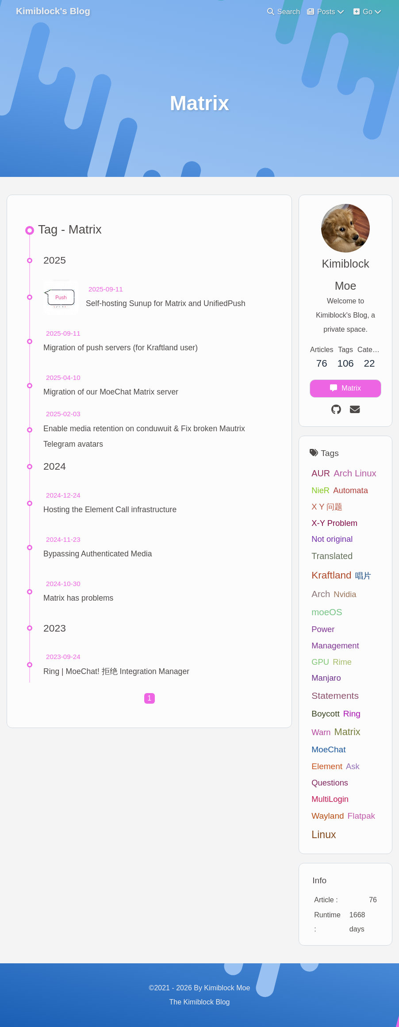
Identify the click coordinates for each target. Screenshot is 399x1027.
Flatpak (361, 815)
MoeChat (328, 749)
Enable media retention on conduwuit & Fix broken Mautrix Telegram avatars (144, 436)
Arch (320, 594)
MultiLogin (330, 799)
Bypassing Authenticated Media (97, 553)
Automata (350, 490)
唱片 (363, 575)
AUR (320, 473)
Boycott (325, 713)
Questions (329, 782)
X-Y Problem (334, 523)
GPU (320, 662)
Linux (323, 834)
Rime (342, 662)
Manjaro (326, 677)
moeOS (326, 612)
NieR (320, 490)
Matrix (347, 731)
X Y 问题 (326, 506)
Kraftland (331, 575)
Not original (332, 539)
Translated (332, 556)
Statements (335, 695)
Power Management (335, 637)
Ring (352, 713)
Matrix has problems (78, 598)
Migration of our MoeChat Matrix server (110, 391)
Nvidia (345, 594)
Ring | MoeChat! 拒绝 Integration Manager (116, 671)
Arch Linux (355, 473)
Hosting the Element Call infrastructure (109, 509)
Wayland (327, 815)
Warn (320, 732)
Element (326, 766)
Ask (353, 766)
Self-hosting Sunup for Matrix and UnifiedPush (166, 303)
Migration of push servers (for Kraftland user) (120, 347)
